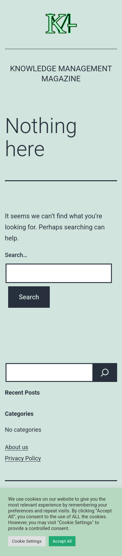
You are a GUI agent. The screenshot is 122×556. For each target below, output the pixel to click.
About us (16, 447)
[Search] (104, 372)
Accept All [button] (62, 541)
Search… (16, 254)
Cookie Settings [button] (27, 541)
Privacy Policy (23, 458)
